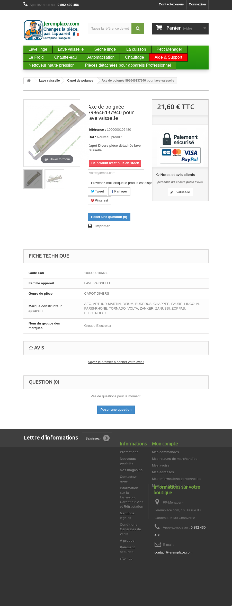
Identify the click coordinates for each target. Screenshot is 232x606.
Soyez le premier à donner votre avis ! (116, 362)
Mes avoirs (160, 465)
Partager (119, 191)
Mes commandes (165, 452)
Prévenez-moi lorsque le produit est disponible (125, 183)
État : (92, 137)
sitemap (126, 558)
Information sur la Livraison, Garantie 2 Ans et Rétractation (131, 497)
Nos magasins (131, 470)
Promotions (129, 452)
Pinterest (99, 200)
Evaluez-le (180, 192)
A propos (127, 540)
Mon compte (165, 443)
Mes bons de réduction (170, 485)
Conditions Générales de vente (130, 529)
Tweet (97, 191)
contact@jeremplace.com (173, 572)
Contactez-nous (171, 4)
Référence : (97, 129)
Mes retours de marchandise (174, 459)
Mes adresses (163, 472)
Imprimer (102, 226)
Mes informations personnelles (176, 479)
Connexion (197, 4)
